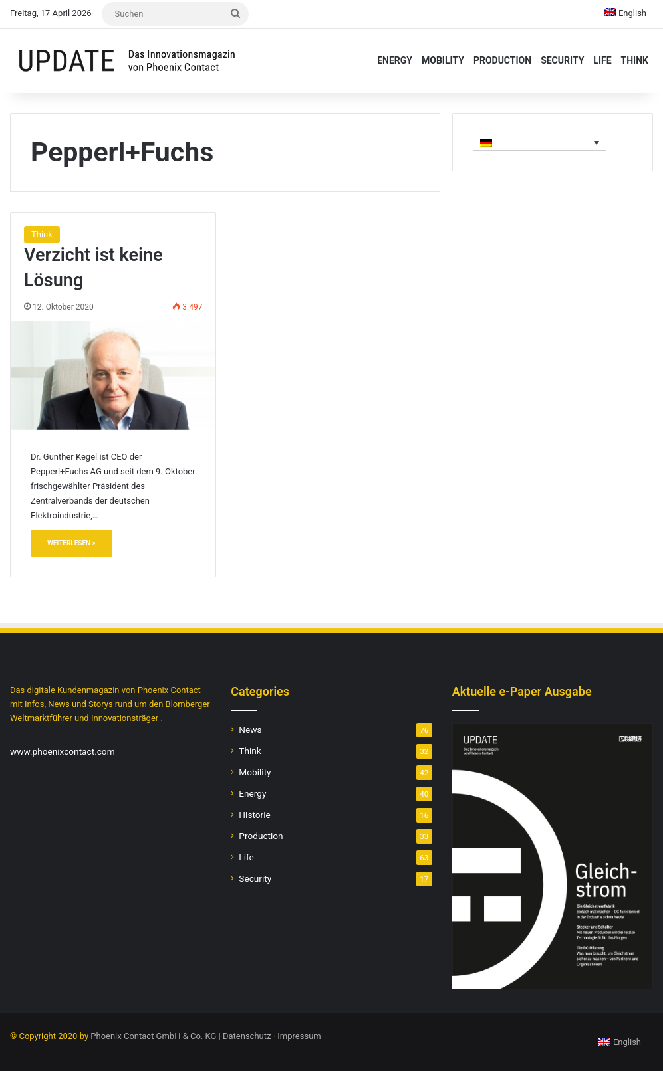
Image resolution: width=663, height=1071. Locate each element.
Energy (394, 60)
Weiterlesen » (71, 543)
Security (562, 60)
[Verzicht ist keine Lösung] (113, 375)
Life (602, 60)
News (250, 729)
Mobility (443, 60)
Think (634, 60)
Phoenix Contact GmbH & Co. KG (153, 1036)
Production (502, 60)
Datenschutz (247, 1036)
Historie (254, 814)
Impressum (299, 1036)
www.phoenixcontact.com (62, 751)
